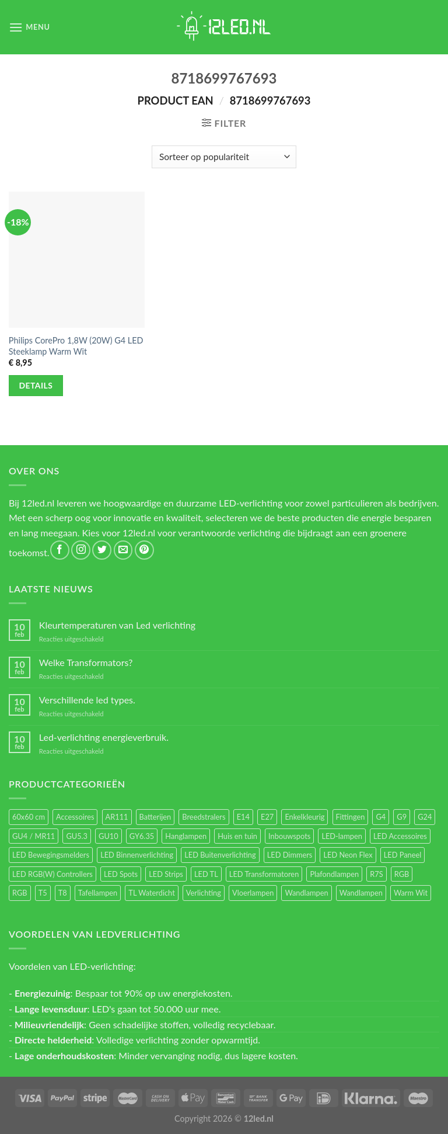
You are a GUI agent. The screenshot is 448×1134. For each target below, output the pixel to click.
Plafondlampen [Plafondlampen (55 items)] (334, 874)
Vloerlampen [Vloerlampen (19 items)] (253, 892)
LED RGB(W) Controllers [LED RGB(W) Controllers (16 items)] (52, 874)
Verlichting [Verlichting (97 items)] (203, 892)
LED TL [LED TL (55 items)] (206, 874)
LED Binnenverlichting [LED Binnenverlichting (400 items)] (136, 854)
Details (36, 385)
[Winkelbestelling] (224, 156)
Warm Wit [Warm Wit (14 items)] (411, 892)
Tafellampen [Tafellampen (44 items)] (97, 892)
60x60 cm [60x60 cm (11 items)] (28, 816)
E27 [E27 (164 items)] (267, 816)
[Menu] (29, 27)
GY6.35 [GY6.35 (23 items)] (142, 836)
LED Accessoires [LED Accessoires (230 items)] (400, 836)
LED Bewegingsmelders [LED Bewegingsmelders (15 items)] (50, 854)
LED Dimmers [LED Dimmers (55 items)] (290, 854)
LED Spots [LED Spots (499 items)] (121, 874)
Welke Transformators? (86, 662)
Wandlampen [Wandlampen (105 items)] (306, 892)
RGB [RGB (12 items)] (19, 892)
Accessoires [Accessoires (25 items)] (75, 816)
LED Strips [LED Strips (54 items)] (166, 874)
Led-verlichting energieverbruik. (104, 737)
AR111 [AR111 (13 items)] (117, 816)
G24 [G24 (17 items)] (425, 816)
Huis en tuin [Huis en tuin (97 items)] (237, 836)
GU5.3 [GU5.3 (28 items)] (77, 836)
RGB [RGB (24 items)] (402, 874)
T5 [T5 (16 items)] (42, 892)
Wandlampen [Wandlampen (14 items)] (361, 892)
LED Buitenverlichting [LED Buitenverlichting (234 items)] (220, 854)
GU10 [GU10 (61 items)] (108, 836)
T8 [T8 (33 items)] (62, 892)
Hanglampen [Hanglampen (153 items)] (185, 836)
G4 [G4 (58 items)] (381, 816)
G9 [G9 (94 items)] (402, 816)
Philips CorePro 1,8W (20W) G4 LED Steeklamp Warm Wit (76, 345)
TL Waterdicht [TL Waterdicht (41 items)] (151, 892)
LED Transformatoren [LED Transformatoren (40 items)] (264, 874)
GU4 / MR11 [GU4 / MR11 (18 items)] (33, 836)
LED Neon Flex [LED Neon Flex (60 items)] (347, 854)
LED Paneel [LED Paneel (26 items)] (402, 854)
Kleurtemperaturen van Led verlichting (117, 624)
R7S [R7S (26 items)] (376, 874)
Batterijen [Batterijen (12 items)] (155, 816)
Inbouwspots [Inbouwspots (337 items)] (289, 836)
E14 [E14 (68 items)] (243, 816)
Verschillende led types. (87, 699)
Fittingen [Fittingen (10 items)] (350, 816)
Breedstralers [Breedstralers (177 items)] (203, 816)
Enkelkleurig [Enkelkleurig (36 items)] (304, 816)
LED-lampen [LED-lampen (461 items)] (341, 836)
